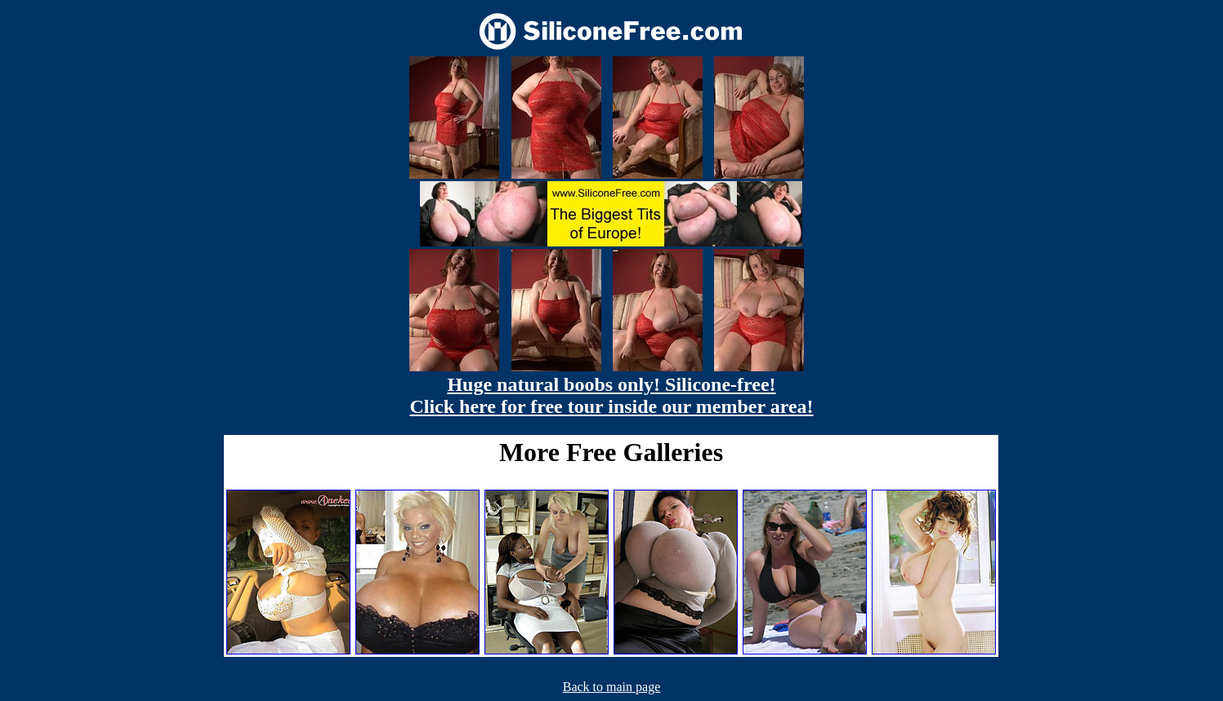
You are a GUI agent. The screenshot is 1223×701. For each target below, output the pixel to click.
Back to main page (612, 687)
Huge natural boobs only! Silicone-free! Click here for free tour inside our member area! (611, 395)
